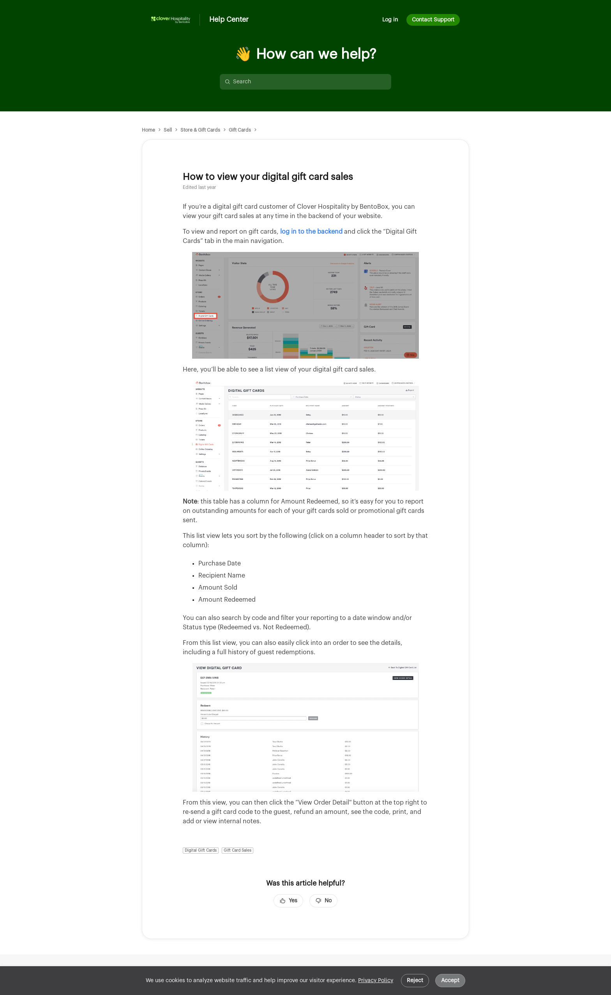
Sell (168, 130)
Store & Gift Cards (200, 130)
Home (148, 130)
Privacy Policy (375, 980)
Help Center (229, 19)
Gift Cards (240, 130)
